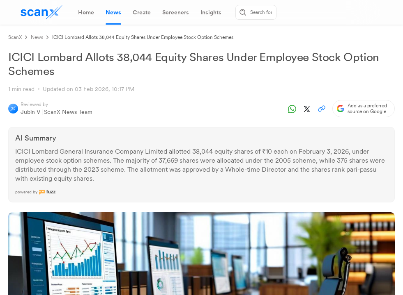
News (37, 37)
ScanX (15, 37)
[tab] (86, 12)
